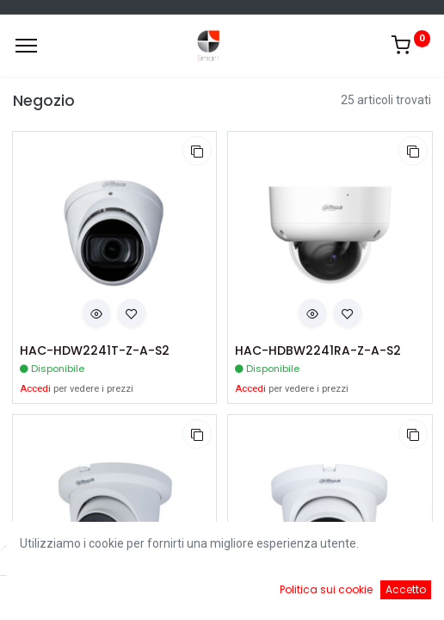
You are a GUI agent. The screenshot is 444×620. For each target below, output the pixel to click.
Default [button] (337, 558)
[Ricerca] (166, 594)
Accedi (35, 388)
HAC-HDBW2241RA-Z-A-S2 (318, 351)
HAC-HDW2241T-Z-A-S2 (95, 351)
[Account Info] (387, 594)
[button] (197, 150)
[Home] (57, 594)
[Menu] (26, 45)
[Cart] (277, 594)
